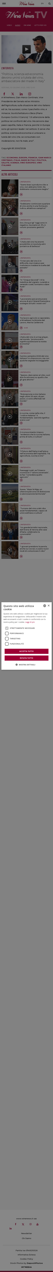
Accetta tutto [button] (26, 651)
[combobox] (44, 605)
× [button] (48, 606)
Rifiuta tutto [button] (26, 658)
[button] (26, 664)
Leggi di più (30, 622)
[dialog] (26, 636)
